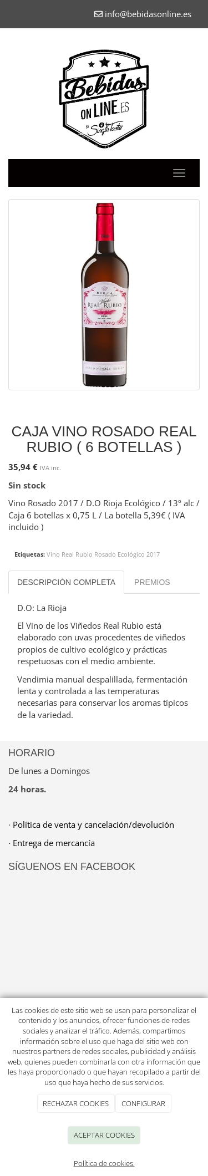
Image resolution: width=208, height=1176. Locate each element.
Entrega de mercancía (54, 842)
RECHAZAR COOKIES (76, 1103)
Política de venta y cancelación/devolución (93, 824)
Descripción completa (66, 582)
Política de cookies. (104, 1163)
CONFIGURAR (143, 1103)
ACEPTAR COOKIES (104, 1135)
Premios (152, 582)
